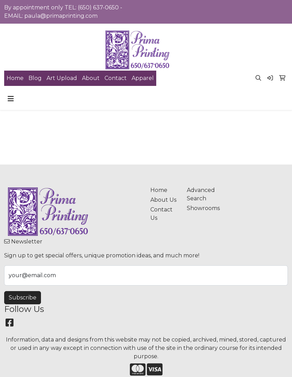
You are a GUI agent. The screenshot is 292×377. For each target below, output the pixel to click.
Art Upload (62, 78)
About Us (163, 199)
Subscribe (22, 297)
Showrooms (201, 208)
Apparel (143, 78)
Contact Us (161, 213)
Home (15, 78)
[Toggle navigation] (10, 99)
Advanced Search (201, 194)
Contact (116, 78)
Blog (35, 78)
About (91, 78)
